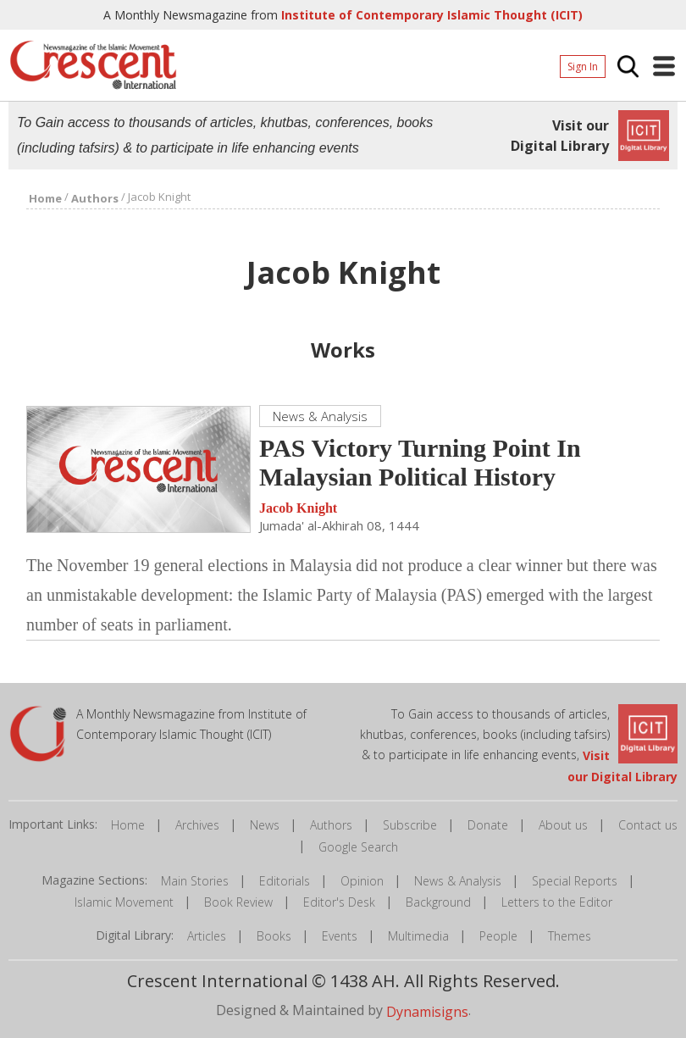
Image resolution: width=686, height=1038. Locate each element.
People (498, 936)
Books (274, 936)
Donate (487, 825)
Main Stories (195, 881)
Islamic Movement (124, 902)
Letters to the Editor (556, 902)
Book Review (238, 902)
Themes (569, 936)
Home (128, 825)
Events (339, 936)
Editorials (284, 881)
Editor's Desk (339, 902)
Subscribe (410, 825)
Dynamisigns (427, 1011)
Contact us (648, 825)
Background (438, 902)
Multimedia (418, 936)
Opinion (362, 881)
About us (563, 825)
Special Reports (574, 881)
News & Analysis (457, 881)
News (264, 825)
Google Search (358, 847)
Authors (331, 825)
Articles (206, 936)
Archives (197, 825)
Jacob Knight (298, 509)
